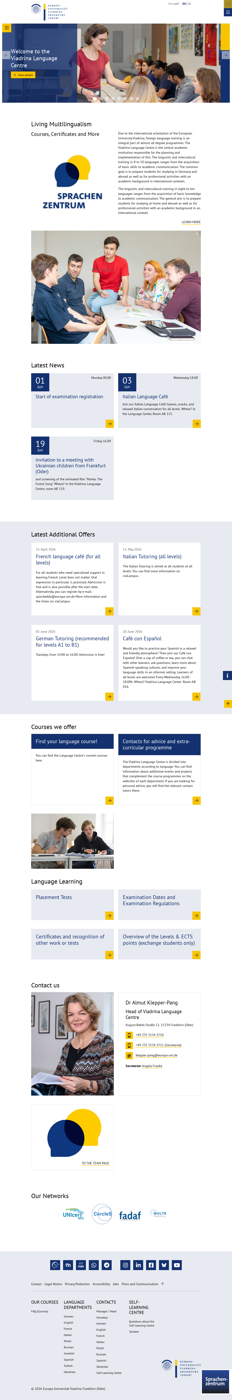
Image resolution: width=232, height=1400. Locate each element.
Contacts (106, 1302)
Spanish (69, 1359)
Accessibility (101, 1284)
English (68, 1322)
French (68, 1329)
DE (189, 3)
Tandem (134, 1331)
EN (184, 3)
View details (23, 75)
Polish (67, 1341)
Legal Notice (53, 1284)
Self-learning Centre (138, 1307)
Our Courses (44, 1302)
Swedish (69, 1353)
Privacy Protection (77, 1284)
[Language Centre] (94, 98)
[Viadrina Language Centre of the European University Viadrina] (100, 98)
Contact (36, 1284)
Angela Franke (152, 1066)
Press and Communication (140, 1284)
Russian (69, 1347)
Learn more (191, 222)
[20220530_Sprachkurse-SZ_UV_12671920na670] (137, 98)
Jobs (116, 1284)
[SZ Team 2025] (113, 98)
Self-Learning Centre (109, 1373)
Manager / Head (106, 1311)
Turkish (68, 1366)
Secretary (102, 1317)
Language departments (78, 1304)
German (68, 1316)
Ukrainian (70, 1372)
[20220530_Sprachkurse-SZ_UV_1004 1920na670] (131, 98)
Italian (68, 1335)
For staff (174, 3)
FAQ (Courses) (39, 1311)
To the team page (95, 1163)
